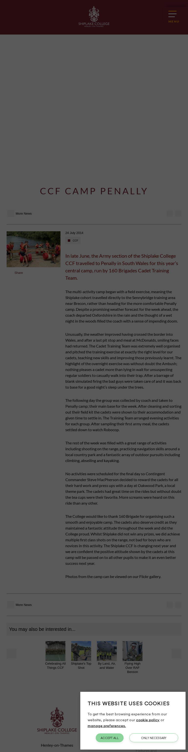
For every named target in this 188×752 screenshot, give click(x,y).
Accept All (110, 738)
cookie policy (148, 719)
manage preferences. (107, 725)
